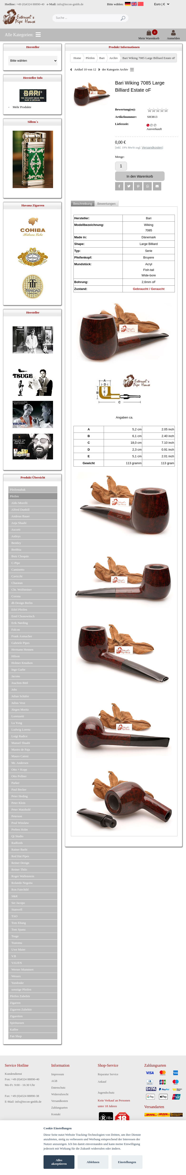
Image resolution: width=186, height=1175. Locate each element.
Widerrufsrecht (60, 1094)
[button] (119, 186)
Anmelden (173, 36)
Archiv (113, 58)
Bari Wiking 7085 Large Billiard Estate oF (148, 58)
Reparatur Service (108, 1074)
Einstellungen (127, 1162)
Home (77, 58)
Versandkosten (59, 1101)
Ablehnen (93, 1162)
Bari (101, 58)
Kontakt (56, 1114)
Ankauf (102, 1081)
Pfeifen (90, 58)
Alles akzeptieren (59, 1162)
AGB (54, 1081)
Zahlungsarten (59, 1107)
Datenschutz (58, 1087)
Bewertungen (106, 203)
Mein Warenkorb (148, 36)
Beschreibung (82, 203)
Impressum (57, 1074)
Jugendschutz (106, 1092)
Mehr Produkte (22, 107)
